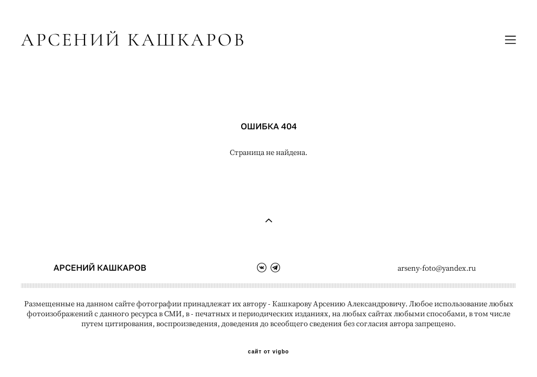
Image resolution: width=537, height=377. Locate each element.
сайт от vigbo (268, 351)
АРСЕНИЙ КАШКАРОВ (133, 40)
